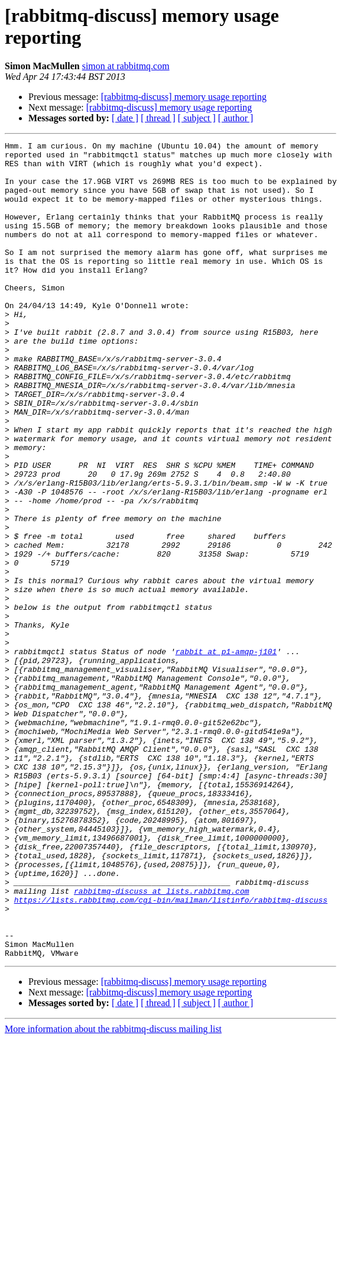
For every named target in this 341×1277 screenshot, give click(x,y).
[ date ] (125, 118)
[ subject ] (197, 118)
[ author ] (236, 118)
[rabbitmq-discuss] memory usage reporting (184, 97)
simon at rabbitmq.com (126, 66)
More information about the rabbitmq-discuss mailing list (113, 1192)
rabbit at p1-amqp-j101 (226, 754)
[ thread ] (158, 118)
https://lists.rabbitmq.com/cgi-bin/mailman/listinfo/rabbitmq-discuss (170, 1052)
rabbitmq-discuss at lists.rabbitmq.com (161, 1041)
